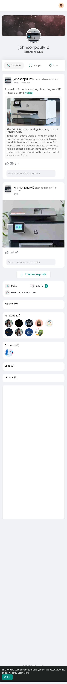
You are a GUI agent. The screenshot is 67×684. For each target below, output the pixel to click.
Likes (7, 366)
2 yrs (16, 82)
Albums (9, 303)
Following (10, 315)
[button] (61, 5)
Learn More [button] (23, 673)
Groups (9, 377)
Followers (10, 345)
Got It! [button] (7, 677)
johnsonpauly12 (33, 47)
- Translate (24, 82)
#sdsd (28, 93)
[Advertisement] (33, 418)
